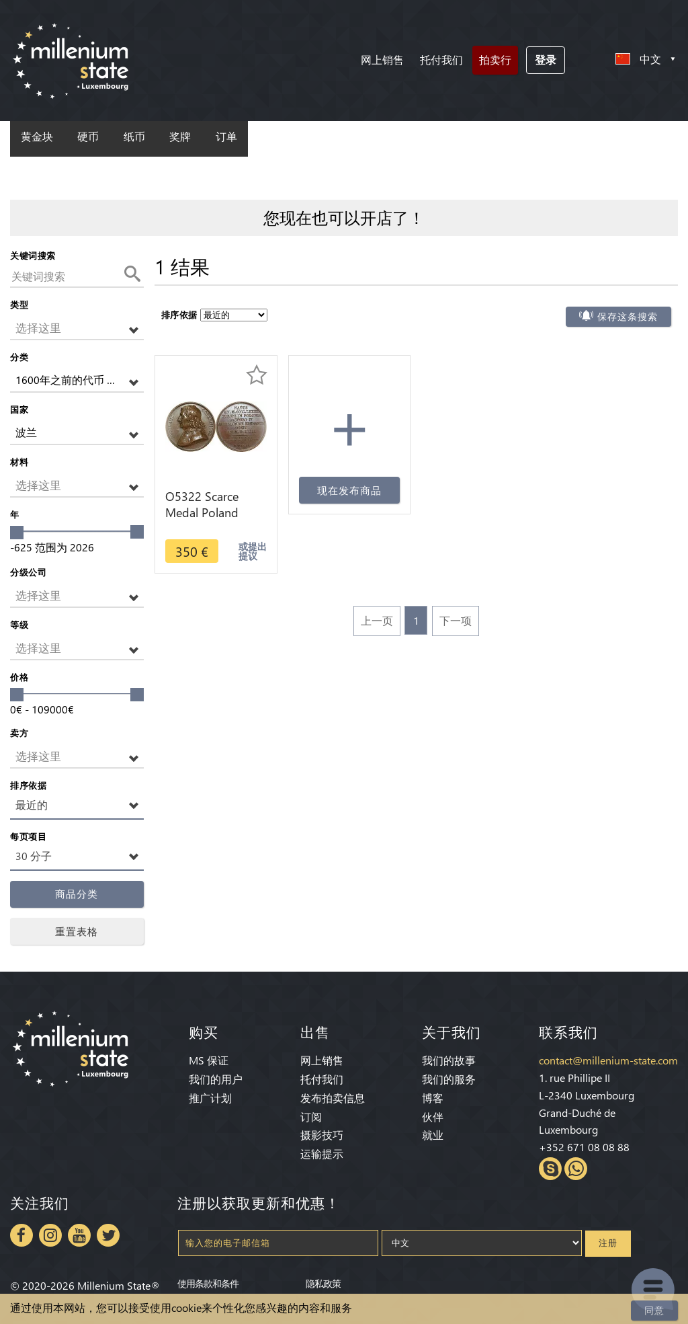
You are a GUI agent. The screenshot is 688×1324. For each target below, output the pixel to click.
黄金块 (37, 137)
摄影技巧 (321, 1135)
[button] (77, 328)
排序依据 (28, 785)
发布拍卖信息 (332, 1098)
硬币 (88, 137)
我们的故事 (449, 1060)
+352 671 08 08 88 (584, 1147)
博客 (432, 1098)
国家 (19, 409)
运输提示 (321, 1153)
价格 (19, 677)
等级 (19, 624)
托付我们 (441, 59)
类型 (19, 304)
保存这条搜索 (627, 316)
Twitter (108, 1235)
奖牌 (180, 137)
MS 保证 (208, 1060)
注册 (608, 1243)
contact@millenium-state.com (608, 1060)
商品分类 (76, 894)
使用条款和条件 (208, 1283)
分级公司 (28, 572)
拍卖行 (495, 59)
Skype (550, 1168)
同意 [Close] (654, 1310)
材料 (19, 461)
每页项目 (28, 836)
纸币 (134, 137)
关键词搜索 (33, 255)
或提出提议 (253, 551)
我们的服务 (449, 1079)
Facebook (21, 1235)
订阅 (311, 1116)
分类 (19, 356)
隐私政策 (323, 1283)
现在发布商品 (349, 490)
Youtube (79, 1235)
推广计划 (210, 1098)
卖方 (19, 732)
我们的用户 (216, 1079)
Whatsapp (575, 1168)
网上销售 (382, 59)
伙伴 (432, 1116)
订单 (226, 137)
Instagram (50, 1235)
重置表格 (76, 931)
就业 (432, 1135)
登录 (545, 59)
